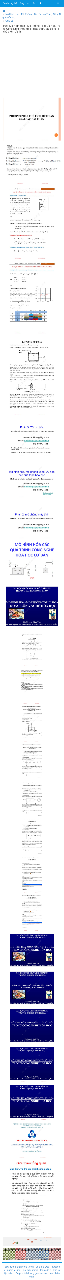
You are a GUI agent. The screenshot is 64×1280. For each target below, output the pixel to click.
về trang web (42, 1266)
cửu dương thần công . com (19, 1266)
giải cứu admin (30, 1270)
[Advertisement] (32, 65)
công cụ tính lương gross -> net (31, 1273)
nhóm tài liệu (14, 1270)
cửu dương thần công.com (15, 3)
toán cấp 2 (45, 1270)
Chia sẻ (9, 20)
